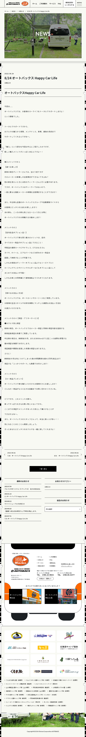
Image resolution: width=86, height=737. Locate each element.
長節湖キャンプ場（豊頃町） (15, 691)
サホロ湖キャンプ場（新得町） (15, 695)
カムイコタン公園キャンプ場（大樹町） (38, 680)
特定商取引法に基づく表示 (67, 564)
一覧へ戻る (43, 469)
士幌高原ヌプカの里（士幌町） (62, 687)
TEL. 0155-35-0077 (66, 575)
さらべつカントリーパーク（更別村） (46, 684)
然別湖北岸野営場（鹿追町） (41, 687)
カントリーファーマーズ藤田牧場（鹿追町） (19, 684)
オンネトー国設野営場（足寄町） (54, 702)
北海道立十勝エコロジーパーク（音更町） (65, 680)
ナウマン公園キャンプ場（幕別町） (17, 698)
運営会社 (52, 563)
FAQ (59, 3)
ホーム (34, 3)
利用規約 (52, 566)
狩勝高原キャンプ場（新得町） (57, 706)
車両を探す (41, 566)
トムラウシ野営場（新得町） (15, 706)
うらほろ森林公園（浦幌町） (15, 680)
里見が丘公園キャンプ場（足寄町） (59, 691)
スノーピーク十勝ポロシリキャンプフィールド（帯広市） (23, 702)
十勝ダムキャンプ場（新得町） (36, 706)
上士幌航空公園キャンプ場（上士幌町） (18, 687)
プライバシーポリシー (66, 566)
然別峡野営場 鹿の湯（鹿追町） (39, 698)
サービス (52, 3)
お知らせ (48, 487)
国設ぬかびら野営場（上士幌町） (36, 691)
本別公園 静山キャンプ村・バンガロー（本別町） (43, 695)
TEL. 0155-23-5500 (45, 575)
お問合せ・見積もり (45, 578)
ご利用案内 (43, 3)
